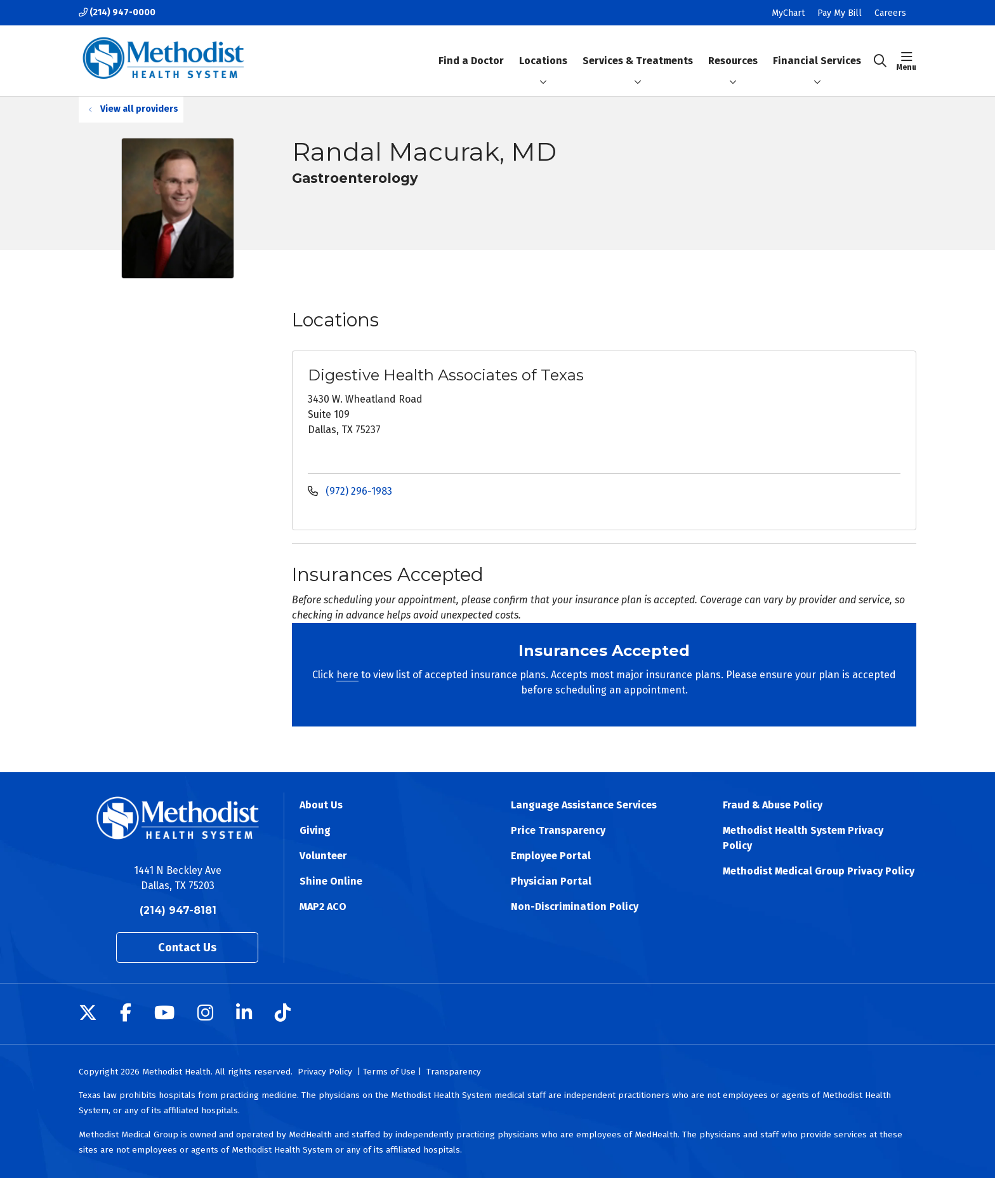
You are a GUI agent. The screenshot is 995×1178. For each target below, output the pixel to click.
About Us (321, 805)
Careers (890, 13)
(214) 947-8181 (178, 910)
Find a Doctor (471, 50)
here (347, 675)
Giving (315, 830)
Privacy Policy (325, 1071)
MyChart (788, 13)
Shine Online (331, 881)
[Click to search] (880, 61)
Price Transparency (558, 830)
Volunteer (323, 856)
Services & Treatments (638, 50)
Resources (733, 50)
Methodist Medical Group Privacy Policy (818, 871)
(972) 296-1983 (350, 491)
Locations (543, 50)
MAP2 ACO (323, 906)
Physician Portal (551, 881)
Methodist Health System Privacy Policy (803, 838)
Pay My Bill (839, 13)
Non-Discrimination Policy (574, 906)
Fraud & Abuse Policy (772, 805)
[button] (906, 61)
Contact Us (187, 947)
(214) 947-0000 (117, 12)
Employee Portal (551, 856)
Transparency (453, 1071)
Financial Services (817, 50)
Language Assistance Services (584, 805)
